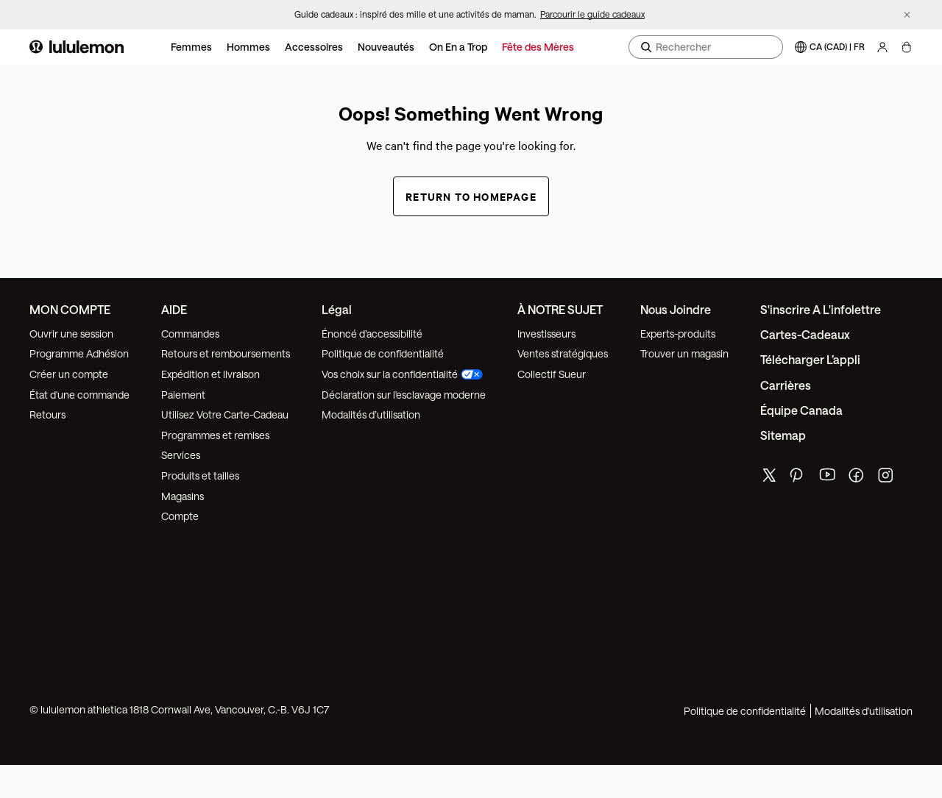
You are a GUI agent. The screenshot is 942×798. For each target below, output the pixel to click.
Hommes (248, 46)
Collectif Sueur (551, 374)
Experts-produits (677, 333)
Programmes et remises (215, 435)
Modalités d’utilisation (371, 414)
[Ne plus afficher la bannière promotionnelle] (907, 15)
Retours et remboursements (225, 353)
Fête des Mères (538, 46)
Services (180, 455)
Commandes (190, 333)
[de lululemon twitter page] (769, 477)
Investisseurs (546, 333)
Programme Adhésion (79, 353)
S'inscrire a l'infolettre (820, 309)
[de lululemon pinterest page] (798, 478)
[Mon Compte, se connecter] (882, 47)
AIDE (174, 309)
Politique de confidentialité (383, 353)
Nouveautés (386, 46)
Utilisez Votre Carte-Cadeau (224, 414)
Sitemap (783, 435)
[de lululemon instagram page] (887, 478)
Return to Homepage (471, 196)
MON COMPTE (69, 309)
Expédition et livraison (210, 374)
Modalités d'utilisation (864, 711)
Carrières (785, 385)
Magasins (182, 496)
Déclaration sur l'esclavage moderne (404, 394)
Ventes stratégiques (562, 353)
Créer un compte (68, 374)
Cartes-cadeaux (805, 334)
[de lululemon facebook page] (857, 478)
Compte (181, 516)
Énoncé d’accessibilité (372, 333)
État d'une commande (79, 394)
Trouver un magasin (684, 353)
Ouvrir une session (71, 333)
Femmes (191, 46)
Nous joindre (675, 309)
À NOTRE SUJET (560, 309)
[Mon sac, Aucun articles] (906, 47)
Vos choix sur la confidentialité (402, 374)
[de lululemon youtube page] (828, 478)
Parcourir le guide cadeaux (592, 14)
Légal (337, 309)
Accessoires (314, 46)
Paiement (183, 394)
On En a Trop (458, 46)
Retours (47, 414)
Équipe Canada (801, 410)
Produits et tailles (200, 475)
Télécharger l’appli (810, 359)
